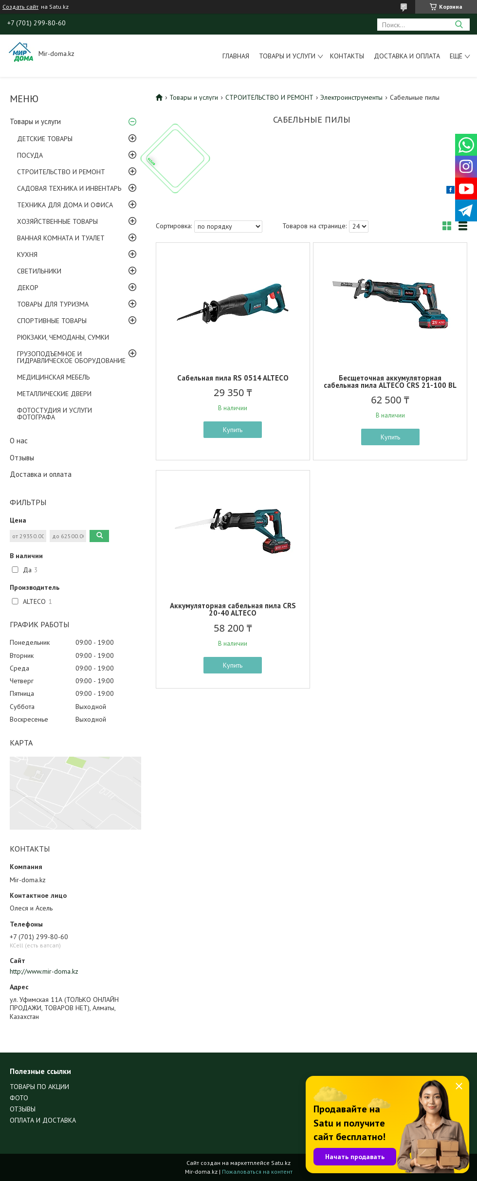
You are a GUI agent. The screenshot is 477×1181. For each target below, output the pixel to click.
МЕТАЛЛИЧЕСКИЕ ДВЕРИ (54, 393)
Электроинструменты (351, 97)
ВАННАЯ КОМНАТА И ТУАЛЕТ (61, 238)
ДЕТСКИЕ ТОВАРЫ (45, 138)
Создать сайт (20, 6)
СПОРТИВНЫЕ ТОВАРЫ (52, 320)
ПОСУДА (30, 155)
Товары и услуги (287, 56)
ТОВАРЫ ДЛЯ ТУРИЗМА (53, 304)
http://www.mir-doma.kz (44, 971)
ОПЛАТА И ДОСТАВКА (43, 1120)
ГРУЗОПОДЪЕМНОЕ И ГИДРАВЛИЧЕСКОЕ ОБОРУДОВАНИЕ (71, 357)
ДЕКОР (27, 287)
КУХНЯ (27, 254)
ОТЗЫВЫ (23, 1109)
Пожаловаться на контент (257, 1171)
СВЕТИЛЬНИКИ (39, 271)
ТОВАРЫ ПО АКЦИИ (39, 1086)
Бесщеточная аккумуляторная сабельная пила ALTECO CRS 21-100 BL (390, 381)
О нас (19, 440)
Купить (232, 429)
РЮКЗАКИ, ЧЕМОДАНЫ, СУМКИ (63, 337)
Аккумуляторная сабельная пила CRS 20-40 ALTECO (233, 609)
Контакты (347, 56)
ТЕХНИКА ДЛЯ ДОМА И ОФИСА (65, 204)
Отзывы (22, 457)
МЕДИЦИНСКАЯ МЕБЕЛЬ (53, 377)
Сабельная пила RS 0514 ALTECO (233, 378)
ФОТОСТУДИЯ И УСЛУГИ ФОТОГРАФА (54, 413)
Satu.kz (281, 1162)
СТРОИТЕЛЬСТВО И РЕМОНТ (61, 171)
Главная (235, 56)
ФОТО (19, 1097)
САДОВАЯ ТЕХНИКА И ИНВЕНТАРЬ (69, 188)
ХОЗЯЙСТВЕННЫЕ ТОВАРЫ (57, 221)
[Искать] (459, 24)
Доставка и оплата (407, 56)
